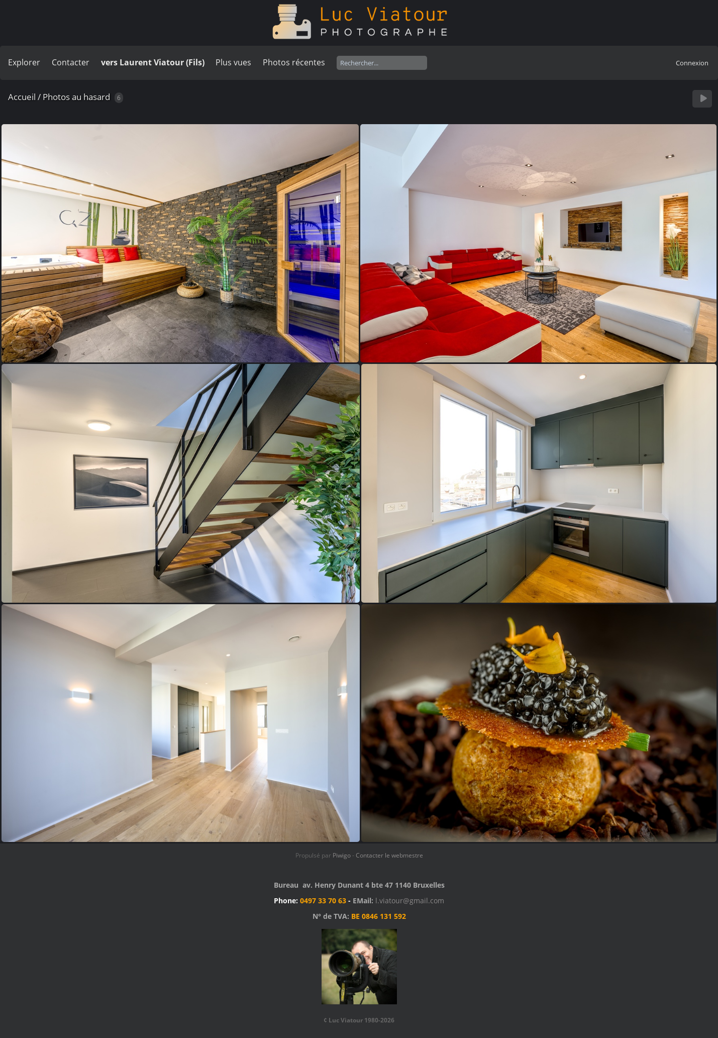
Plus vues (233, 62)
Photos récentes (294, 62)
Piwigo (342, 855)
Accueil (22, 97)
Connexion (692, 62)
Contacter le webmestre (389, 855)
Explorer (24, 62)
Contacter (70, 62)
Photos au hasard (76, 97)
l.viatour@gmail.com (409, 900)
